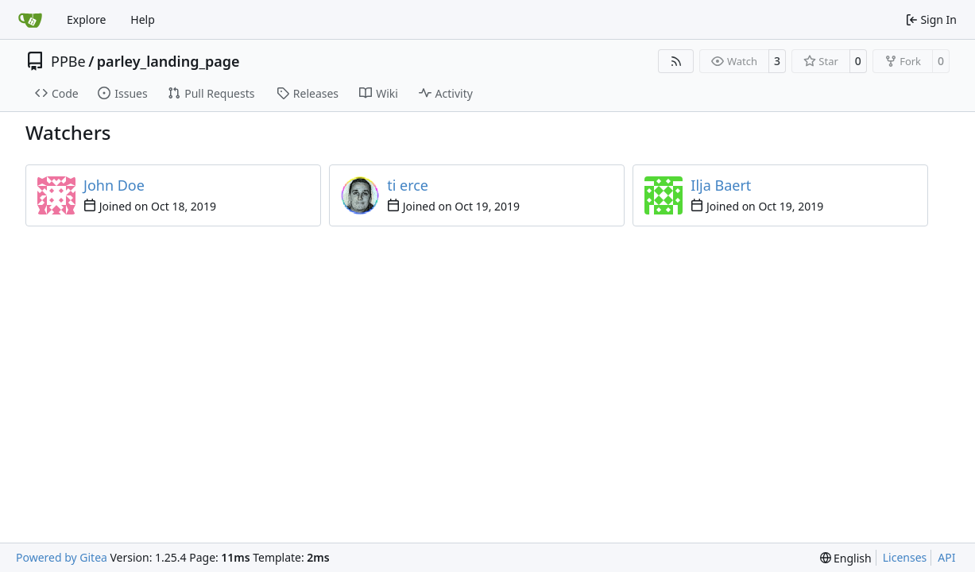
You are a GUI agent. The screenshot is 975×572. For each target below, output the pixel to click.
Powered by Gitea (61, 557)
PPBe (68, 61)
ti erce (407, 185)
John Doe (114, 185)
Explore (86, 19)
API (946, 557)
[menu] (846, 558)
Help (142, 19)
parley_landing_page (168, 61)
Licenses (905, 557)
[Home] (30, 20)
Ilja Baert (721, 185)
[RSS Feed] (676, 61)
